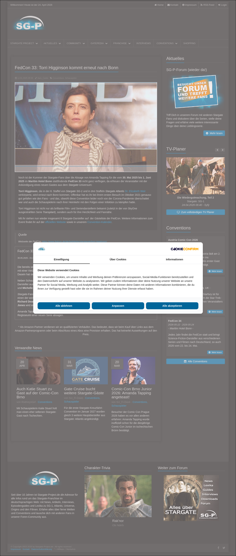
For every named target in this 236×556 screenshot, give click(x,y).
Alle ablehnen (63, 305)
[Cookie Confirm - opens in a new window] (184, 249)
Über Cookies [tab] (118, 259)
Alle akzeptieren (172, 305)
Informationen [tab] (174, 259)
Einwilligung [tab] (61, 259)
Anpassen (118, 305)
